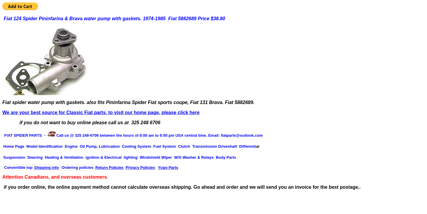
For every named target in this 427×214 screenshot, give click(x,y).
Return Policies (109, 167)
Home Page (13, 146)
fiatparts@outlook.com (242, 135)
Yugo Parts (168, 167)
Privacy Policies (140, 167)
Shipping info (46, 167)
